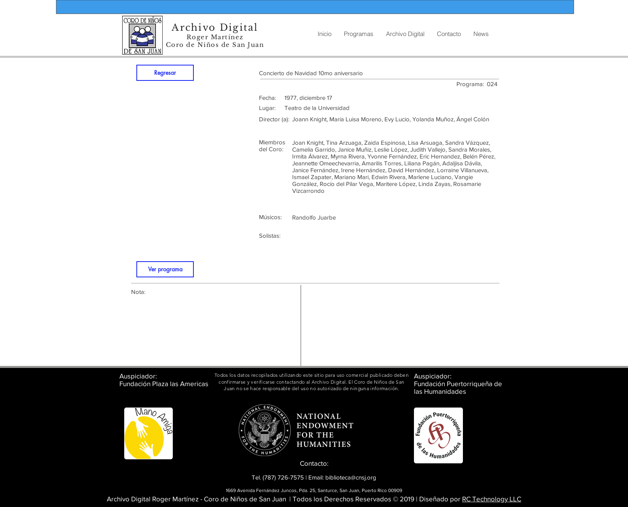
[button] (405, 34)
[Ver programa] (165, 269)
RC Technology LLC (491, 499)
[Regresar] (165, 73)
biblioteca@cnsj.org (350, 477)
